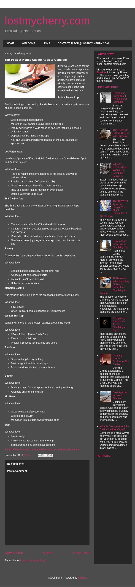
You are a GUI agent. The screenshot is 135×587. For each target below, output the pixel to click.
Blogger (82, 577)
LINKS (46, 43)
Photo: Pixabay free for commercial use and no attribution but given (42, 449)
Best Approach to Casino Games (121, 395)
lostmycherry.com (47, 21)
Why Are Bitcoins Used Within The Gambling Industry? (120, 170)
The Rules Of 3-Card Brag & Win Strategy (121, 133)
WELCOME (28, 43)
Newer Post (14, 553)
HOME (10, 43)
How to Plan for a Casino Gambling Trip (120, 244)
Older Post (81, 553)
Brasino (101, 72)
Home (48, 553)
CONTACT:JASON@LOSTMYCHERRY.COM (83, 43)
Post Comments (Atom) (33, 560)
